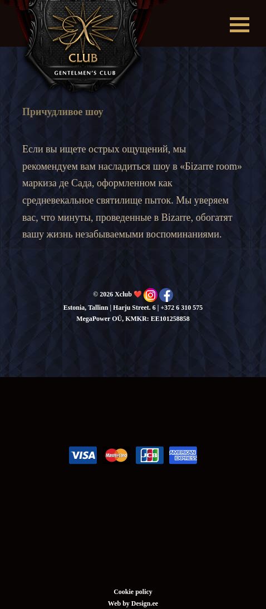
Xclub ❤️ (84, 49)
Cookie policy (133, 592)
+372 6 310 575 (181, 307)
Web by (119, 603)
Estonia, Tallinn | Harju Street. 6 (109, 307)
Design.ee (144, 603)
